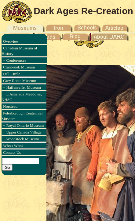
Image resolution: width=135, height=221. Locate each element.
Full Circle (11, 74)
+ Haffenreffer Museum (22, 87)
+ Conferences (14, 60)
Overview (11, 41)
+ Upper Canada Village (22, 132)
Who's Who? (13, 145)
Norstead (10, 106)
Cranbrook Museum (19, 67)
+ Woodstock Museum (21, 139)
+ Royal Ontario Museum (23, 125)
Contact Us (12, 152)
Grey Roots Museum (19, 80)
